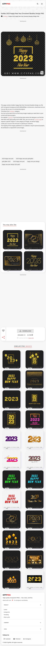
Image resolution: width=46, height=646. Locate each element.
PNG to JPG (7, 617)
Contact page (38, 119)
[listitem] (7, 639)
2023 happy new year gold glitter (24, 158)
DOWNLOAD (25, 331)
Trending (6, 614)
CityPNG (10, 117)
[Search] (37, 4)
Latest (5, 609)
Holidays (12, 111)
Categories (7, 612)
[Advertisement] (23, 26)
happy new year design (33, 161)
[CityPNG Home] (6, 4)
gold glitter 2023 (6, 161)
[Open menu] (42, 4)
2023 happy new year (7, 158)
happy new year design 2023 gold (11, 164)
